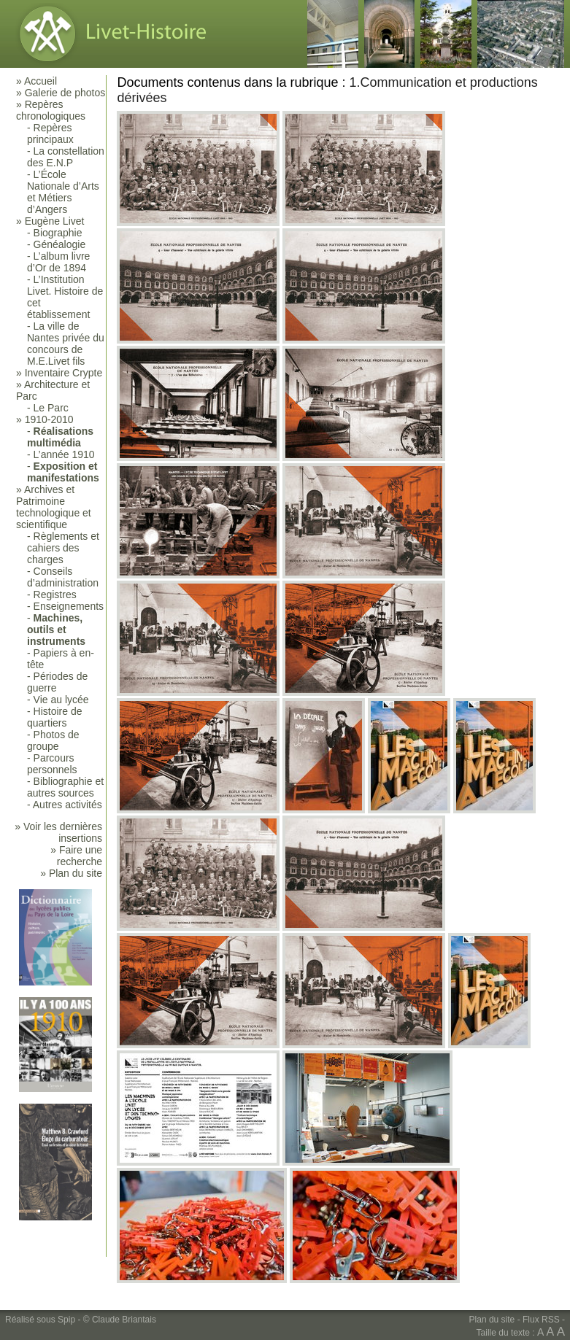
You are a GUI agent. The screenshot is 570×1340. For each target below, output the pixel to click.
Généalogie (60, 244)
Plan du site (492, 1319)
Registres (55, 594)
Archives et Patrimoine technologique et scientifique (53, 507)
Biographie (58, 233)
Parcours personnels (52, 763)
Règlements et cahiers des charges (63, 547)
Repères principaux (50, 133)
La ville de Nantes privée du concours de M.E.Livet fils (65, 343)
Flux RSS (541, 1319)
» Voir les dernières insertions (58, 832)
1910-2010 (49, 419)
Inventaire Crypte (64, 373)
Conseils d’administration (63, 577)
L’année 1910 (64, 454)
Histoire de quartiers (54, 717)
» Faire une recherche (76, 855)
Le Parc (51, 408)
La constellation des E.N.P (65, 157)
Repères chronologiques (50, 110)
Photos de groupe (53, 740)
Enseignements (69, 606)
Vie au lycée (61, 699)
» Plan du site (71, 873)
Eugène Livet (55, 221)
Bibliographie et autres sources (65, 787)
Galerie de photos (65, 92)
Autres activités (67, 804)
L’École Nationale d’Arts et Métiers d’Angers (63, 192)
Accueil (40, 81)
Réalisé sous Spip (40, 1319)
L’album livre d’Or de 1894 (58, 262)
